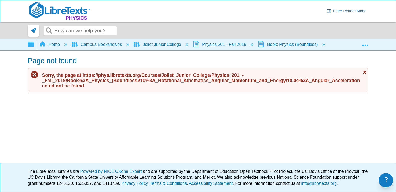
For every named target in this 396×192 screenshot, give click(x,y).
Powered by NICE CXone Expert (111, 171)
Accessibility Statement (211, 183)
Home (50, 44)
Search (49, 30)
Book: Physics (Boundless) (288, 44)
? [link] (386, 180)
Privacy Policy (134, 183)
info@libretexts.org (318, 183)
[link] (33, 31)
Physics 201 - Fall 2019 (220, 44)
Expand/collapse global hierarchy (34, 44)
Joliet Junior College (158, 44)
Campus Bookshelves (97, 44)
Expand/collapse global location (365, 43)
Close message (364, 72)
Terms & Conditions (168, 183)
